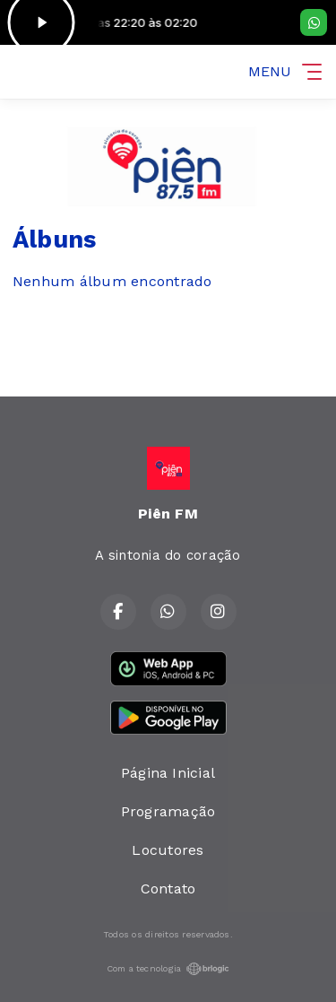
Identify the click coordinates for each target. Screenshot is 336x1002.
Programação (168, 811)
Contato (168, 888)
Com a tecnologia (168, 969)
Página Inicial (168, 772)
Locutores (167, 849)
